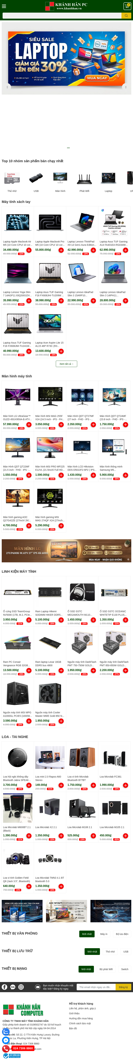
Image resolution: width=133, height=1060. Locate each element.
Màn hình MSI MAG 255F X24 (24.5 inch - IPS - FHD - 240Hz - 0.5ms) (49, 362)
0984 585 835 (95, 1034)
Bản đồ (73, 971)
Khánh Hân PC (77, 1050)
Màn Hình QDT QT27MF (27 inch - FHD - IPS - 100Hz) (81, 362)
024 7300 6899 (94, 1024)
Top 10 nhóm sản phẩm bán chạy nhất (32, 103)
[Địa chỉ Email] (104, 929)
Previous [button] (7, 58)
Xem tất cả (66, 306)
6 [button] (72, 90)
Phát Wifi (84, 133)
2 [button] (57, 90)
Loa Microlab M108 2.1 (80, 769)
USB (36, 133)
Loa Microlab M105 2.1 (112, 769)
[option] (66, 58)
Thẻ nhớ (12, 133)
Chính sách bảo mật (80, 966)
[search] (126, 16)
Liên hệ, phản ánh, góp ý (82, 951)
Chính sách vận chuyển (15, 1021)
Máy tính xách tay (16, 144)
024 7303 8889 (88, 1017)
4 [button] (64, 90)
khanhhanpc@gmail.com (28, 991)
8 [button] (79, 90)
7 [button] (76, 90)
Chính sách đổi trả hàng (15, 1026)
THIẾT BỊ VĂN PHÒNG (20, 876)
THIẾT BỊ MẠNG (14, 911)
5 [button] (68, 90)
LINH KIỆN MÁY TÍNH (19, 514)
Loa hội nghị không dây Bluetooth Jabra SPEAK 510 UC (16, 722)
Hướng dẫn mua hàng (81, 961)
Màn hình (60, 133)
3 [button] (60, 90)
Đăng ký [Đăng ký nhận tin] (123, 929)
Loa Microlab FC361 (110, 719)
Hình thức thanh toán (14, 1016)
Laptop (108, 133)
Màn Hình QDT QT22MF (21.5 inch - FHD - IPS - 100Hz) (16, 412)
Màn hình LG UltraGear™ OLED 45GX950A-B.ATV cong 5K (17, 362)
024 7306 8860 (31, 986)
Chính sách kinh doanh (15, 1031)
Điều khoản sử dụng (13, 1011)
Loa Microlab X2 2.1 (46, 769)
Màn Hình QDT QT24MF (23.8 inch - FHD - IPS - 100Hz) (113, 362)
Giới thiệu (74, 956)
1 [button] (53, 90)
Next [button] (126, 58)
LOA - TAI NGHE (15, 679)
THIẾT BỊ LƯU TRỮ (17, 893)
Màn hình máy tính (17, 318)
